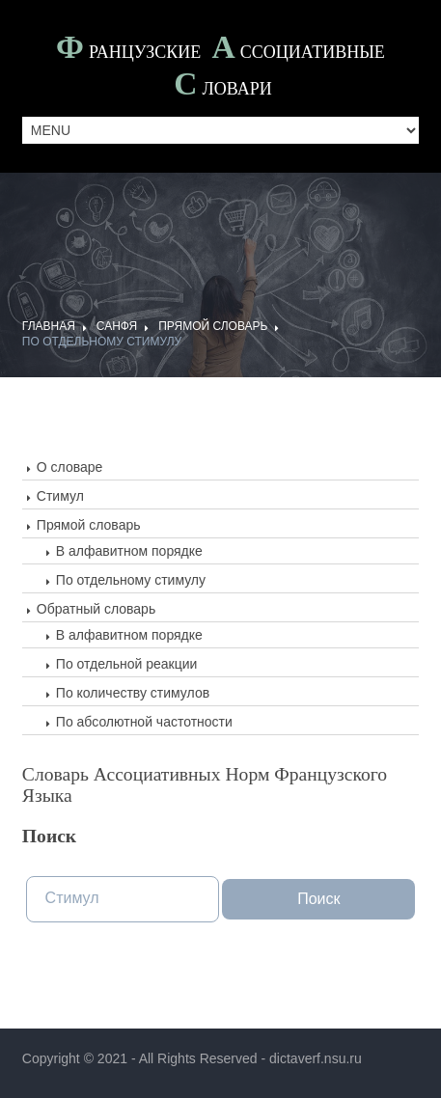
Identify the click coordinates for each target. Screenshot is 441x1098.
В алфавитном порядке (129, 551)
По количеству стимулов (132, 692)
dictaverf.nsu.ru (315, 1058)
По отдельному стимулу (101, 341)
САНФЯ (116, 326)
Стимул (60, 496)
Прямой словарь (212, 326)
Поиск (318, 899)
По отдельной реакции (127, 664)
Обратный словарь (96, 609)
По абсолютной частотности (144, 721)
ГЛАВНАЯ (48, 326)
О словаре (70, 467)
